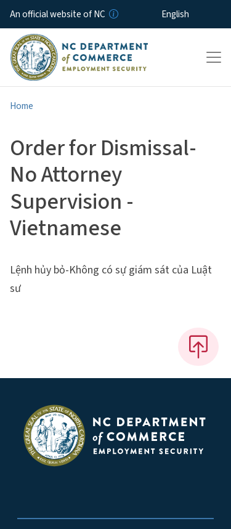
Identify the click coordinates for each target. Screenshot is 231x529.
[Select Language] (194, 14)
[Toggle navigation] (214, 57)
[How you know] (112, 14)
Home (21, 106)
